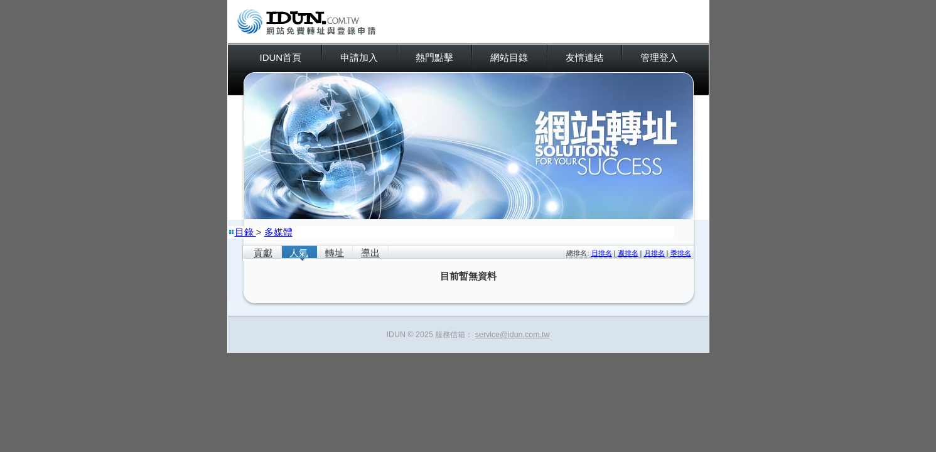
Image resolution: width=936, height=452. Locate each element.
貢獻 (263, 252)
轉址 (334, 252)
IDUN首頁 (281, 57)
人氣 (298, 252)
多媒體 (278, 232)
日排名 (601, 253)
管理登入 (659, 57)
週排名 (628, 253)
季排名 (680, 253)
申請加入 (359, 57)
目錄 (245, 232)
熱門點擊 (434, 57)
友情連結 (584, 57)
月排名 (654, 253)
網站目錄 (509, 57)
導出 (370, 252)
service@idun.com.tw (512, 334)
